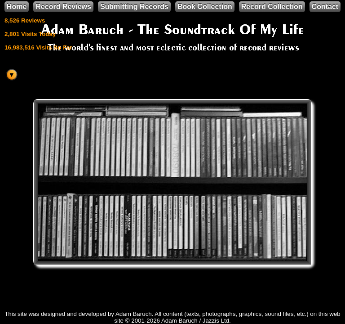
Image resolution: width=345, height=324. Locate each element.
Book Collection (204, 6)
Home (17, 6)
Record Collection (272, 6)
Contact (325, 6)
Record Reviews (63, 6)
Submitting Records (134, 6)
